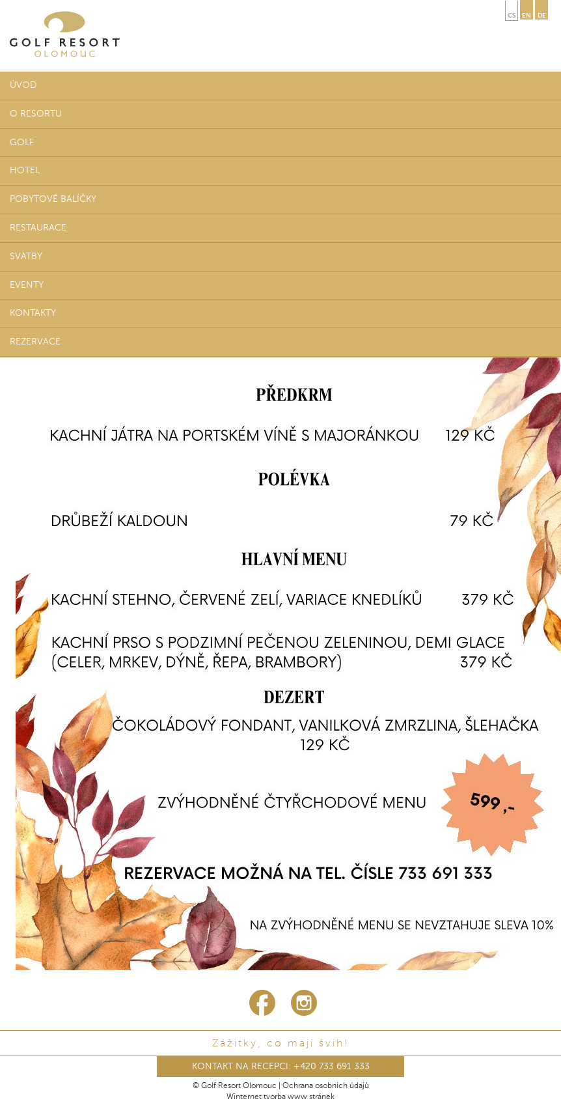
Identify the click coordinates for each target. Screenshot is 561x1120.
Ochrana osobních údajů (325, 1086)
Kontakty (33, 313)
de (542, 15)
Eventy (27, 285)
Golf (22, 142)
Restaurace (38, 227)
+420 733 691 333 (332, 1066)
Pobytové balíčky (53, 199)
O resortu (36, 114)
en (526, 15)
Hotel (25, 170)
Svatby (26, 256)
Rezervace (35, 341)
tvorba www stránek (299, 1097)
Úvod (23, 85)
